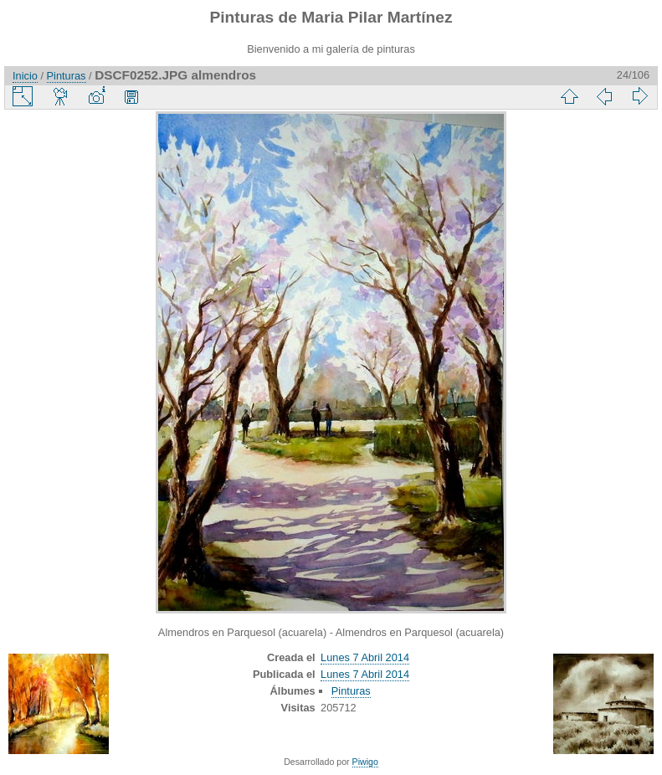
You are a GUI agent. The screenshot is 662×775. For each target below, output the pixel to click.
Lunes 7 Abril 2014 (365, 657)
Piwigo (365, 762)
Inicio (25, 75)
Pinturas (66, 75)
